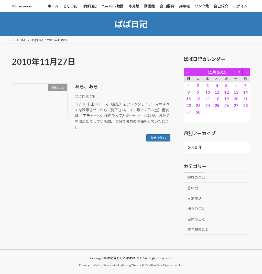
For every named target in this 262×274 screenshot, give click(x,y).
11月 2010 (217, 72)
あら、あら (86, 86)
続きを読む (158, 138)
